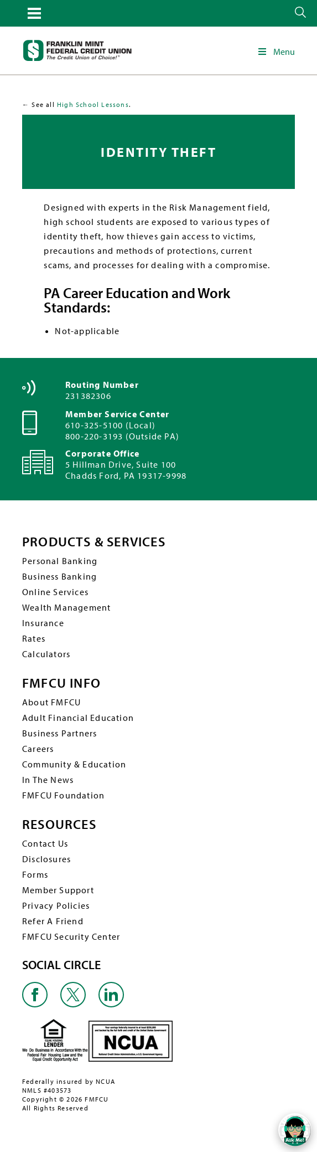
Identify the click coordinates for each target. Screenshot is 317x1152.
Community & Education (74, 764)
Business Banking (59, 576)
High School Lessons (93, 104)
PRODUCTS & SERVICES (93, 542)
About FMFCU (51, 702)
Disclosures (46, 858)
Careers (38, 748)
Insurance (43, 622)
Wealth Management (66, 607)
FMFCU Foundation (63, 795)
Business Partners (59, 733)
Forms (35, 874)
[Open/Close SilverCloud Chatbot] (294, 1129)
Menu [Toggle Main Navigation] (276, 51)
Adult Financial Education (78, 717)
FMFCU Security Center (71, 936)
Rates (33, 638)
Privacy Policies (56, 905)
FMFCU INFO (61, 683)
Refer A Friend (53, 920)
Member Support (58, 889)
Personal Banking (59, 560)
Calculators (46, 653)
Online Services (55, 591)
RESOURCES (59, 824)
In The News (48, 779)
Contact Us (45, 843)
